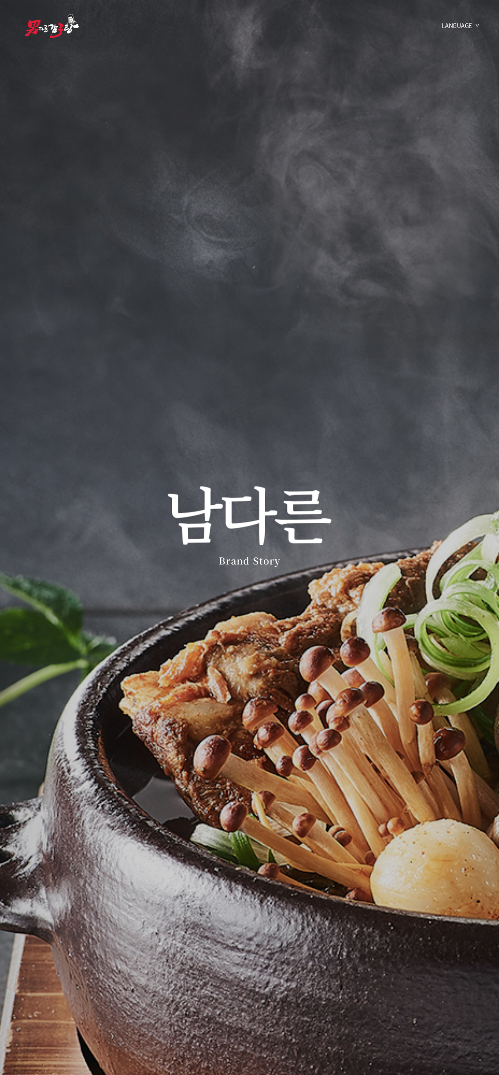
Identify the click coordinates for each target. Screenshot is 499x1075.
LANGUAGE (457, 25)
